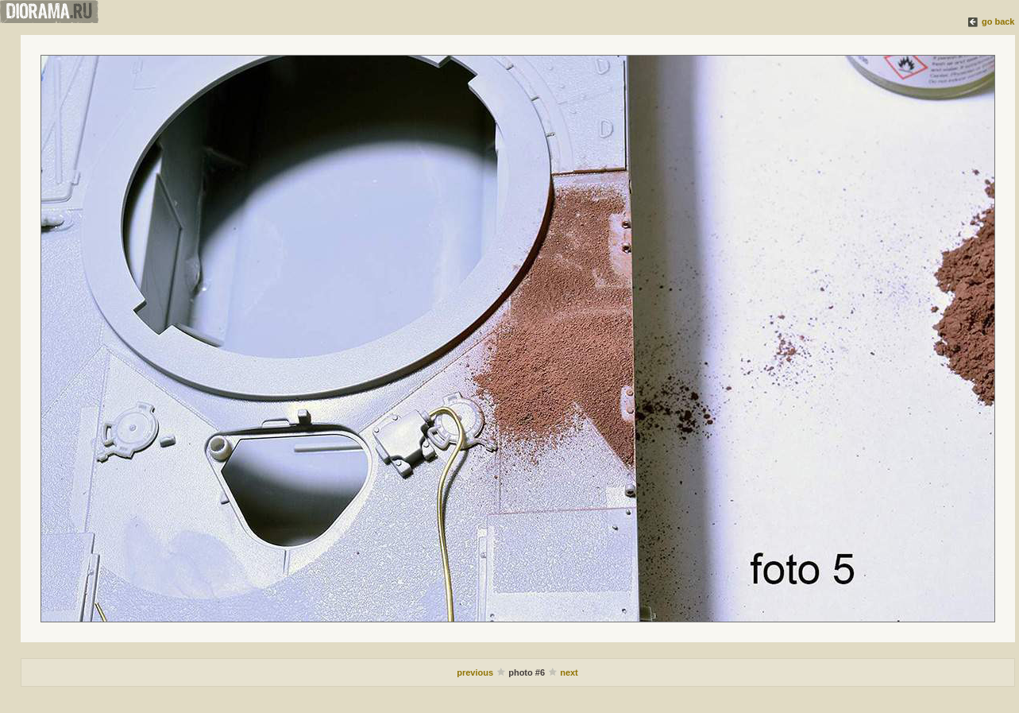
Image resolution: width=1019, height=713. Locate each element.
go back (998, 21)
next (569, 672)
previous (475, 672)
